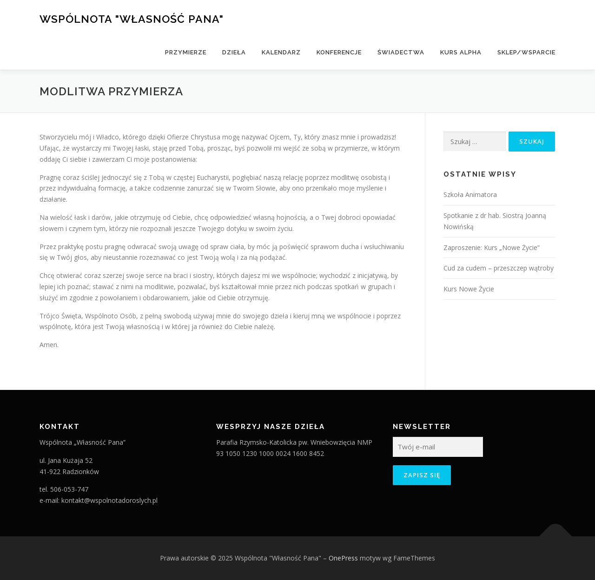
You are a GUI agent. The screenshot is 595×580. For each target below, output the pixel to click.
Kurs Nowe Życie (468, 288)
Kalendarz (281, 52)
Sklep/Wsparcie (526, 52)
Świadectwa (400, 52)
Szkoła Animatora (470, 194)
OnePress (343, 558)
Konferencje (339, 52)
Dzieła (234, 52)
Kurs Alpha (461, 52)
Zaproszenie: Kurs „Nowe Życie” (491, 247)
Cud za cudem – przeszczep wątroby (498, 268)
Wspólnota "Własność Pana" (132, 19)
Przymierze (185, 52)
